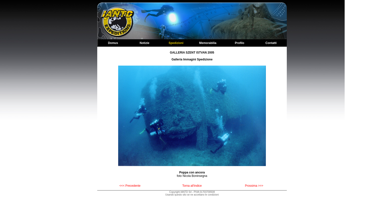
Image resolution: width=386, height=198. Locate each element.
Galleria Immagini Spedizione (192, 59)
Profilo (239, 43)
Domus (113, 43)
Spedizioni (176, 43)
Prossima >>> (254, 185)
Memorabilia (207, 43)
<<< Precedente (130, 185)
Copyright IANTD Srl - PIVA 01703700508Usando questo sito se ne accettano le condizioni (192, 193)
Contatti (270, 43)
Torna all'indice (192, 185)
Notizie (144, 43)
